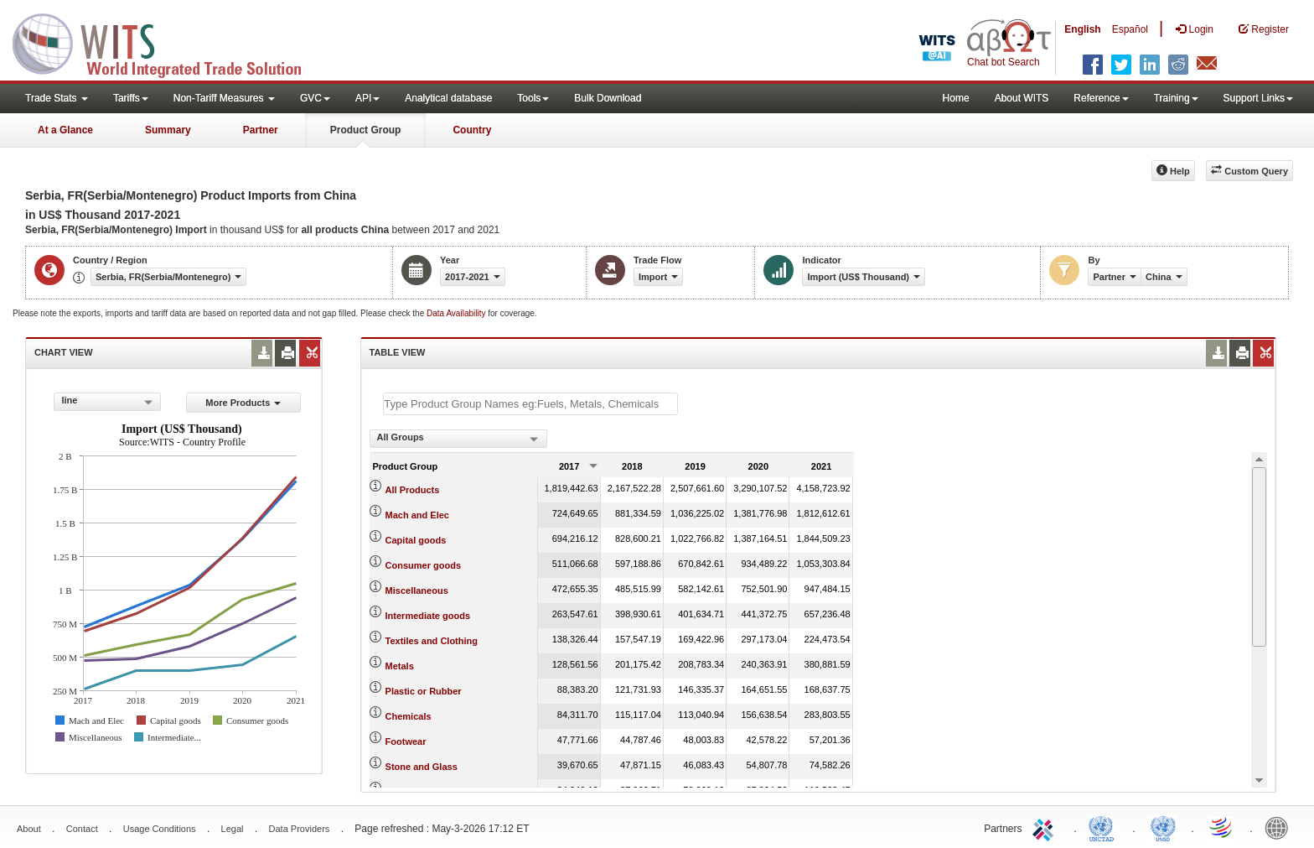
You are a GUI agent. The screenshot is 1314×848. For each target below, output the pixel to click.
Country (472, 130)
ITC (1046, 827)
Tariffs (130, 98)
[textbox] (530, 404)
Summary (168, 130)
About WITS (1022, 98)
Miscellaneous (416, 590)
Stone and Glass (421, 767)
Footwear (406, 741)
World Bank (1280, 827)
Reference (1100, 98)
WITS (167, 42)
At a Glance (65, 130)
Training (1176, 98)
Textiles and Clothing (431, 641)
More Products (243, 403)
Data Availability (457, 313)
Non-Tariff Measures (224, 98)
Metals (399, 666)
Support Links (1258, 98)
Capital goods (416, 540)
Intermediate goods (427, 616)
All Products (412, 490)
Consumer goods (423, 565)
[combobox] (107, 402)
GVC (315, 98)
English (1082, 29)
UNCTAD (1104, 827)
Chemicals (408, 716)
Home (956, 98)
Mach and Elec (417, 515)
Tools (533, 98)
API (367, 98)
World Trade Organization (1222, 827)
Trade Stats (56, 98)
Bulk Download (607, 98)
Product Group (365, 130)
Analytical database (448, 98)
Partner (260, 130)
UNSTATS (1163, 827)
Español (1130, 29)
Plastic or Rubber (423, 691)
